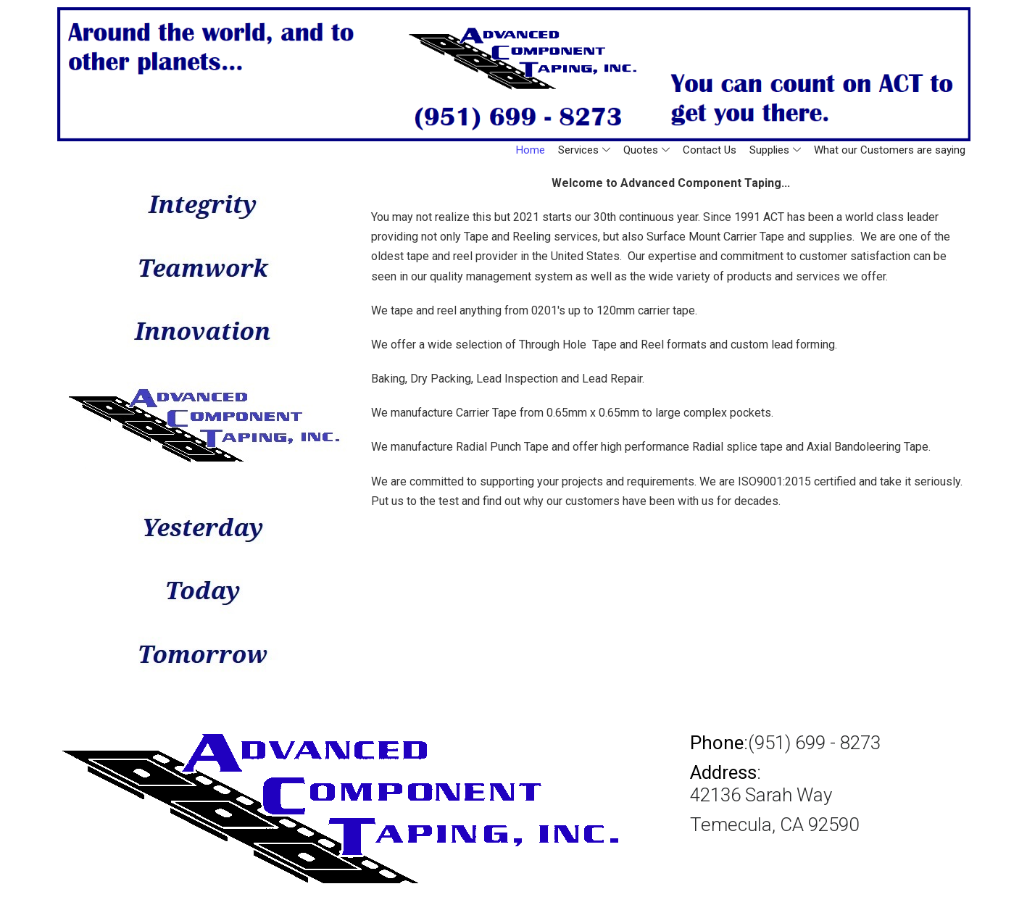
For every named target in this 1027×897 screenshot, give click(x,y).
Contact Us (709, 150)
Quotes (646, 150)
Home (530, 150)
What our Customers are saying (889, 150)
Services (584, 150)
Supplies (775, 150)
